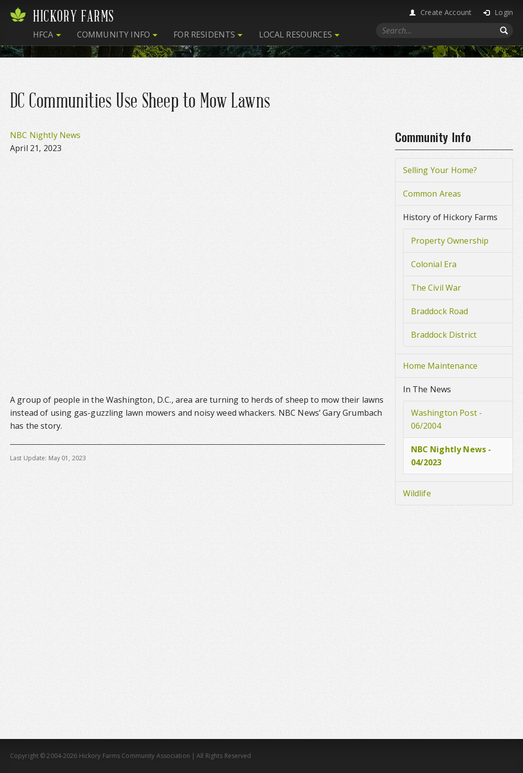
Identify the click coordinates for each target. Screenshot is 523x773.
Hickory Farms (73, 17)
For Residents (204, 34)
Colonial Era (434, 264)
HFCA (43, 34)
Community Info (113, 34)
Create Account (446, 12)
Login (503, 12)
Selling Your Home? (440, 170)
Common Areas (432, 193)
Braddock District (444, 334)
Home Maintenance (440, 365)
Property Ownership (450, 240)
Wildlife (417, 493)
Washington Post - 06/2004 (446, 419)
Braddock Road (439, 311)
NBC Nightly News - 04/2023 (451, 456)
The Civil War (436, 287)
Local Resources (295, 34)
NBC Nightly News (45, 135)
